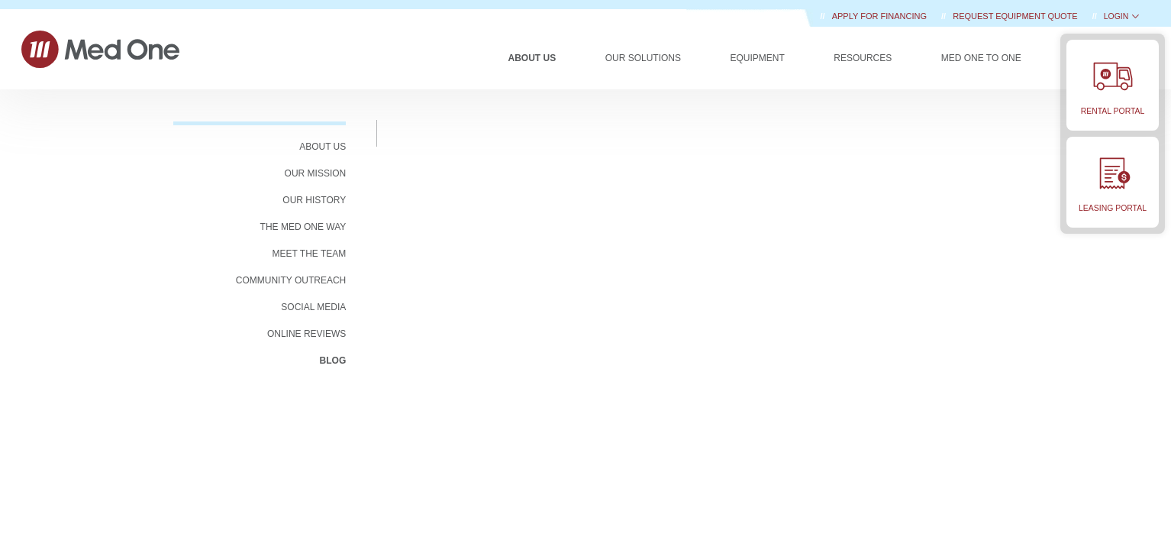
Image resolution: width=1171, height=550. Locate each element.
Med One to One (981, 58)
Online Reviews (306, 333)
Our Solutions (643, 58)
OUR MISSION (316, 173)
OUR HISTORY (314, 200)
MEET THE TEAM (310, 253)
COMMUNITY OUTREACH (291, 280)
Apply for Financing (880, 16)
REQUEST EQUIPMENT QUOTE (1016, 16)
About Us (532, 58)
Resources (863, 58)
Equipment (757, 58)
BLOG (333, 360)
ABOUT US (322, 146)
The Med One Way (303, 227)
